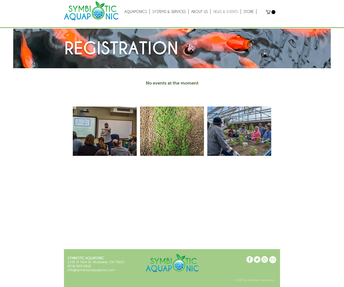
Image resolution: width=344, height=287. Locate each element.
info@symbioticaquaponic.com (91, 270)
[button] (270, 12)
